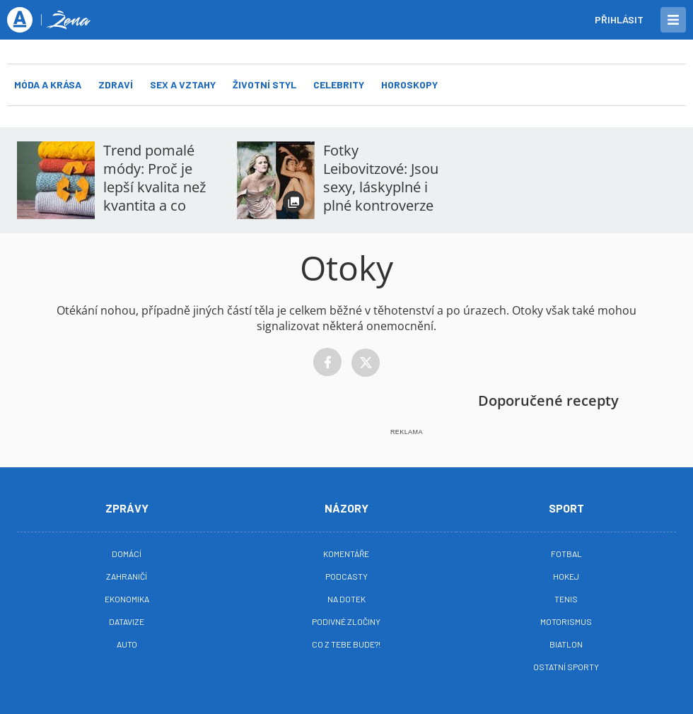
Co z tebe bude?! (346, 644)
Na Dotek (346, 599)
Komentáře (346, 553)
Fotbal (566, 553)
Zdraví (115, 84)
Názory (346, 508)
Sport (566, 508)
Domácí (126, 553)
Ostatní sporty (566, 667)
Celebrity (338, 84)
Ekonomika (127, 599)
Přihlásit (619, 19)
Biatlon (566, 644)
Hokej (566, 576)
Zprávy (126, 508)
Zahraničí (126, 576)
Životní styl (264, 84)
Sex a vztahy (183, 84)
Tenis (566, 599)
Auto (127, 644)
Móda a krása (47, 84)
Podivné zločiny (346, 621)
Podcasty (346, 576)
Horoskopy (409, 84)
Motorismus (566, 621)
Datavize (126, 621)
